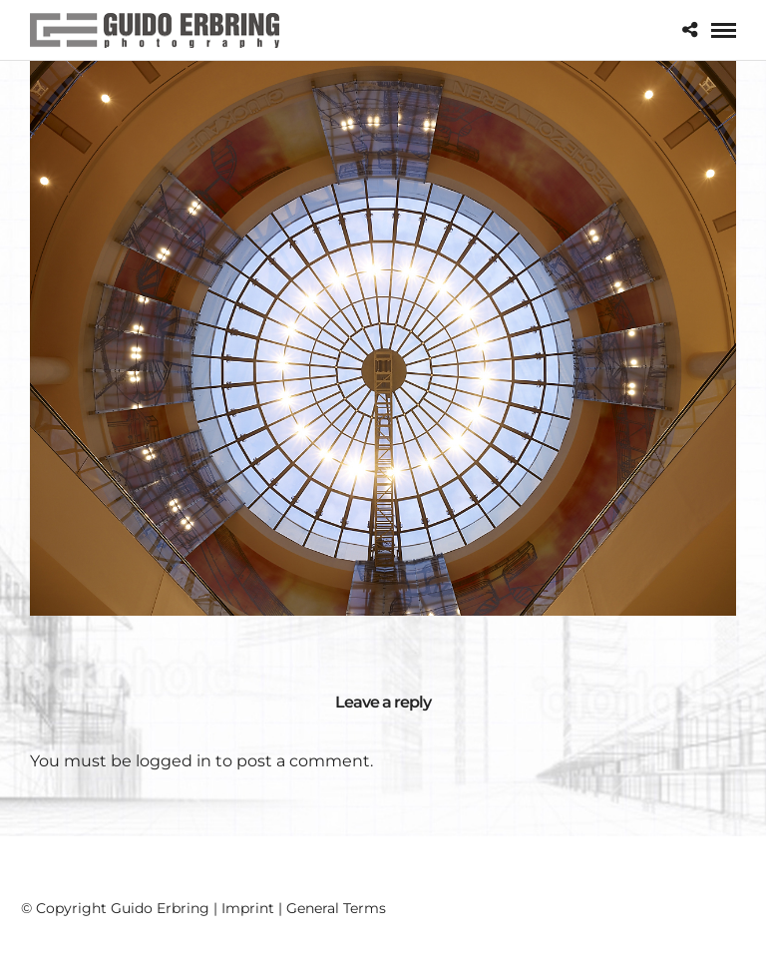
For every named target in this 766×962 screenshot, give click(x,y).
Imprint (247, 908)
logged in (173, 760)
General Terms (336, 908)
